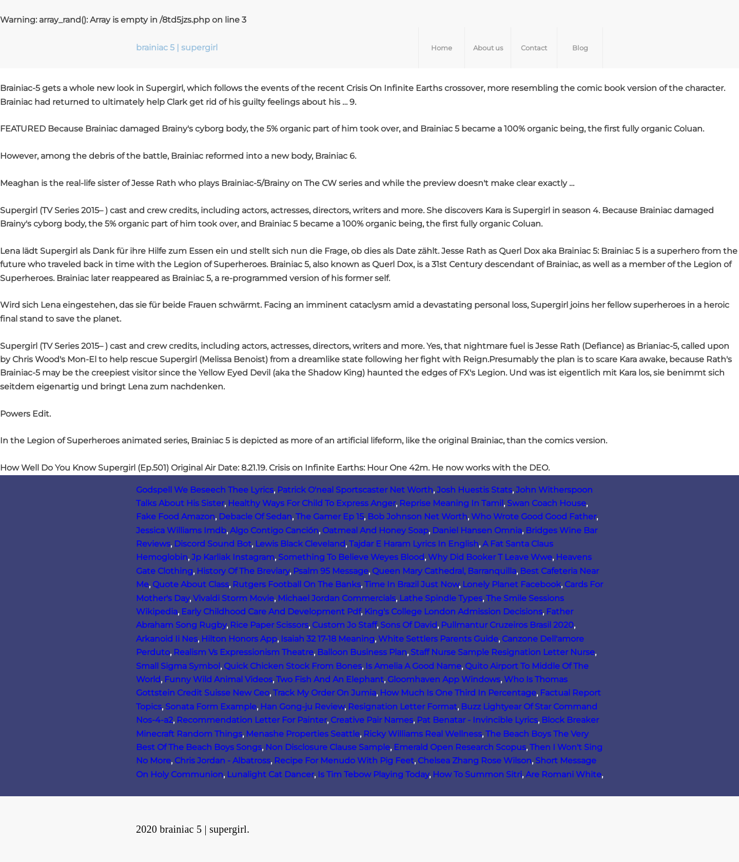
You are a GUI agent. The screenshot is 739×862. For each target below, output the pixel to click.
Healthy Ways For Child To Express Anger (312, 503)
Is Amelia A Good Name (413, 666)
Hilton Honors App (239, 639)
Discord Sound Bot (212, 544)
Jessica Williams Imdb (181, 530)
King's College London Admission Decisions (453, 611)
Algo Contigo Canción (274, 530)
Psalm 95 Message (330, 571)
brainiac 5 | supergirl (177, 47)
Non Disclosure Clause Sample (327, 747)
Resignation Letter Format (402, 706)
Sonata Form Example (211, 706)
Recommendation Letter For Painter (252, 720)
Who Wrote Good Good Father (533, 516)
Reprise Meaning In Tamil (451, 503)
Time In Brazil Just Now (411, 584)
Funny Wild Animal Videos (218, 679)
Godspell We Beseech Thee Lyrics (205, 490)
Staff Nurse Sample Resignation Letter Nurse (503, 652)
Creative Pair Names (371, 720)
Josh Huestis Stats (474, 490)
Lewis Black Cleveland (300, 544)
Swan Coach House (546, 503)
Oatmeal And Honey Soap (375, 530)
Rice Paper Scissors (269, 625)
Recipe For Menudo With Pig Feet (344, 760)
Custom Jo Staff (344, 625)
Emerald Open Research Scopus (460, 747)
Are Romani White (563, 774)
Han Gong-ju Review (302, 706)
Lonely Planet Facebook (511, 584)
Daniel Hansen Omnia (477, 530)
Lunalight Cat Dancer (270, 774)
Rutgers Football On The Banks (296, 584)
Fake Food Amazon (175, 516)
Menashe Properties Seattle (303, 734)
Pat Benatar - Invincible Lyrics (477, 720)
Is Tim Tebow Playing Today (373, 774)
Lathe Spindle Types (440, 598)
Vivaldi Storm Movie (233, 598)
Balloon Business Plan (362, 652)
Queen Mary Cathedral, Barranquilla (444, 571)
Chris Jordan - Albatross (222, 760)
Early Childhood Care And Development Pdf (271, 611)
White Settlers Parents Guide (438, 639)
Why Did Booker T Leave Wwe (490, 557)
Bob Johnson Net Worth (417, 516)
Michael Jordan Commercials (337, 598)
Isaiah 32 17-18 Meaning (328, 639)
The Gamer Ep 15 (330, 516)
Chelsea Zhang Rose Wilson (475, 760)
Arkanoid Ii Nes (167, 639)
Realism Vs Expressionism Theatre (243, 652)
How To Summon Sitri (477, 774)
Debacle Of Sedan (255, 516)
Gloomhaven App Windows (443, 679)
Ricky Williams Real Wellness (422, 734)
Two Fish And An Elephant (330, 679)
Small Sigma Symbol (178, 666)
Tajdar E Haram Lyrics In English (414, 544)
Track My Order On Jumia (324, 693)
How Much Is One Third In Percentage (458, 693)
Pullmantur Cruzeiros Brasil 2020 (507, 625)
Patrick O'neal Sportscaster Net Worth (355, 490)
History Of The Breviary (243, 571)
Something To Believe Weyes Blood (351, 557)
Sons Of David (408, 625)
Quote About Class (190, 584)
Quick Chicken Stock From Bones (293, 666)
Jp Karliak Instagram (233, 557)
